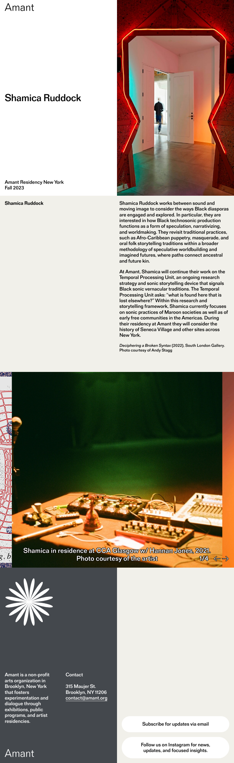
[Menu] (225, 7)
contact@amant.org (87, 698)
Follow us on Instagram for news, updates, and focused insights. (175, 747)
